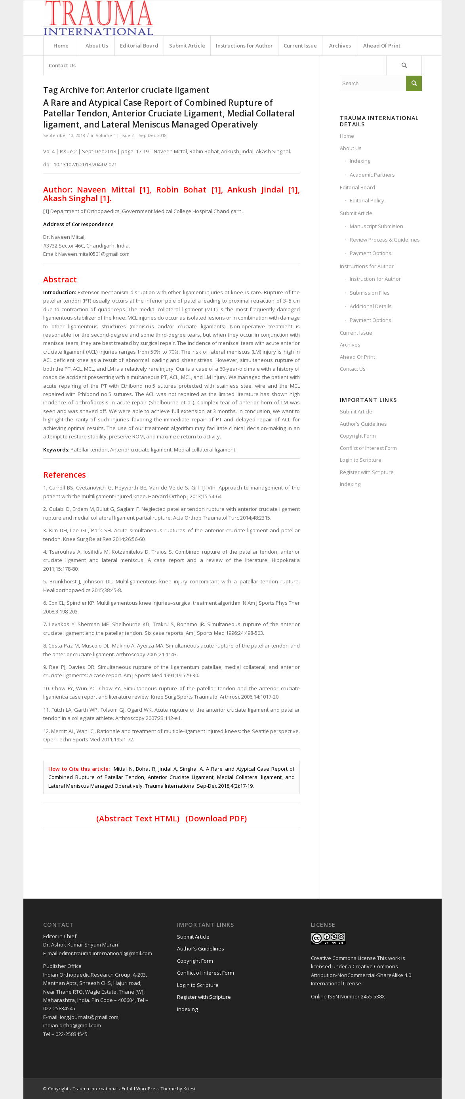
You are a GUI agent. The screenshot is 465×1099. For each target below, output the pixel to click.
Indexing (360, 160)
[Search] (404, 65)
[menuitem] (61, 45)
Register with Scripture (367, 472)
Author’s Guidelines (363, 423)
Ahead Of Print (357, 356)
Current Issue (356, 332)
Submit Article (356, 213)
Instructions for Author (367, 266)
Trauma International (95, 1088)
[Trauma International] (98, 17)
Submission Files (370, 292)
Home (347, 135)
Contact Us (353, 368)
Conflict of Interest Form (368, 447)
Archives (350, 344)
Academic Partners (372, 174)
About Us (351, 148)
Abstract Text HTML (138, 818)
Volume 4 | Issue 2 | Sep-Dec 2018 (131, 135)
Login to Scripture (360, 459)
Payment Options (370, 253)
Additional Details (371, 306)
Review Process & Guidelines (385, 239)
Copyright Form (358, 435)
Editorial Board (357, 187)
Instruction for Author (375, 278)
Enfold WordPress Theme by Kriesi (158, 1088)
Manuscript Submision (376, 226)
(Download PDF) (216, 818)
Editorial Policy (367, 200)
